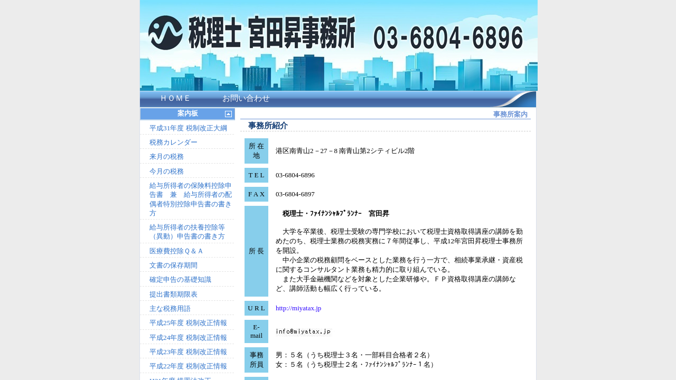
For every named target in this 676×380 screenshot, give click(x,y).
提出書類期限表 (173, 294)
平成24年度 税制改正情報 (188, 337)
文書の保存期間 (173, 265)
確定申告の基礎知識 (180, 279)
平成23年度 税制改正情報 (188, 352)
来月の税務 (166, 156)
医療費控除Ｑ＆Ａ (176, 251)
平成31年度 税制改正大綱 (188, 128)
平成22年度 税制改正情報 (188, 366)
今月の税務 (166, 171)
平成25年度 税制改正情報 (188, 323)
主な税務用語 (170, 308)
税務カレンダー (173, 142)
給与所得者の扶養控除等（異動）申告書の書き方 (187, 231)
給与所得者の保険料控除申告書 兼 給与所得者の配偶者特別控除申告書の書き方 (190, 199)
